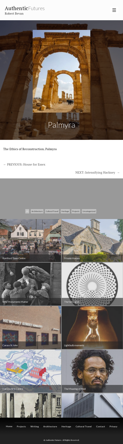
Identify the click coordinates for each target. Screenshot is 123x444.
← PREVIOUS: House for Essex (24, 164)
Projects (75, 249)
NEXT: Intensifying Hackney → (97, 172)
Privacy (113, 426)
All (27, 249)
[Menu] (114, 10)
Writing (34, 426)
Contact (100, 426)
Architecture (37, 249)
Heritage (65, 249)
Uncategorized (89, 249)
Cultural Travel (52, 249)
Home (9, 426)
